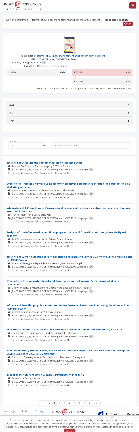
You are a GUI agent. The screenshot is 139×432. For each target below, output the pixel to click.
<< (48, 403)
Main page (9, 411)
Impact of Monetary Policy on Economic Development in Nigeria (45, 374)
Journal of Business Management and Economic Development (66, 19)
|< (42, 403)
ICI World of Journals (17, 19)
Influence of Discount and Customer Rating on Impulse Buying (45, 162)
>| (97, 403)
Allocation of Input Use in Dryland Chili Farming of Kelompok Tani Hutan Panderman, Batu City (64, 329)
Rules (25, 411)
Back (128, 23)
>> (90, 403)
